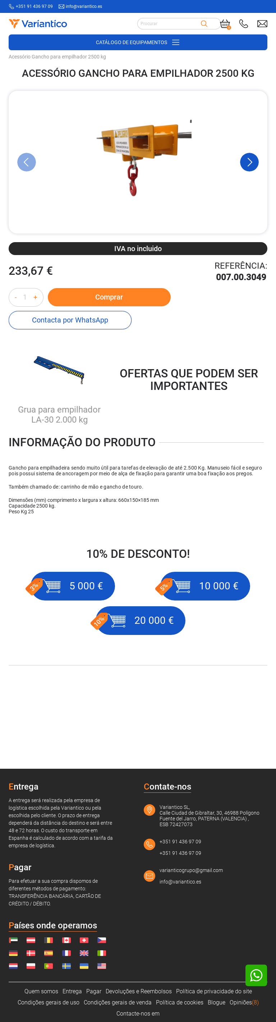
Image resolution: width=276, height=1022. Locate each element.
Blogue (216, 1002)
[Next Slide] (249, 215)
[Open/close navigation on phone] (138, 42)
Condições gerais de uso (48, 1002)
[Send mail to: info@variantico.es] (262, 24)
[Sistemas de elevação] (154, 102)
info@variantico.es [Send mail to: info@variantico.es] (84, 6)
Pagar (93, 991)
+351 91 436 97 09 (180, 841)
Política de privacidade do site (214, 991)
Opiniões (244, 1002)
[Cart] (225, 24)
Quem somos (41, 991)
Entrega (72, 991)
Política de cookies (179, 1002)
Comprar (101, 350)
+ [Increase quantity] (35, 350)
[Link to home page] (37, 24)
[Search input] (168, 23)
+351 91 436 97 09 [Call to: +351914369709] (34, 6)
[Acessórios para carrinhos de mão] (87, 102)
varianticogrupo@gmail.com (191, 870)
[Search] (204, 23)
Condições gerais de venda (118, 1002)
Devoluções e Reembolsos (139, 991)
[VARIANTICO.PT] (27, 102)
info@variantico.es (180, 882)
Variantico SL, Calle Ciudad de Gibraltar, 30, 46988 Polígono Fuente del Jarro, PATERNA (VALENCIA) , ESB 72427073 (209, 815)
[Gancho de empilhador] (208, 102)
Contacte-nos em (138, 1013)
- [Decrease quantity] (16, 350)
